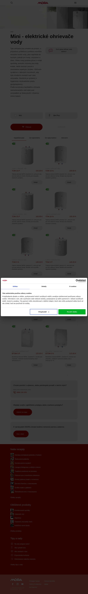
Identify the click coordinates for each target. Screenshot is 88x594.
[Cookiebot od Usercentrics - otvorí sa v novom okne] (77, 280)
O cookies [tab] (72, 286)
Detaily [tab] (44, 286)
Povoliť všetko (72, 312)
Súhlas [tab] (15, 286)
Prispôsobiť (43, 312)
